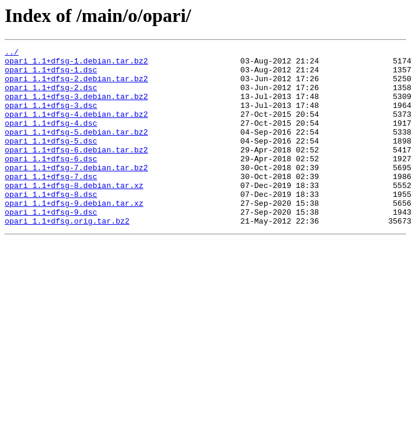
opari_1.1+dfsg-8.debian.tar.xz (74, 213)
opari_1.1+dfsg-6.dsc (51, 181)
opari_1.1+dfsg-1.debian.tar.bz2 (76, 64)
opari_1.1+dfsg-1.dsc (51, 74)
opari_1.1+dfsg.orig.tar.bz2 (67, 256)
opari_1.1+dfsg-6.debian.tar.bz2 (76, 170)
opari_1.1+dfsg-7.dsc (51, 202)
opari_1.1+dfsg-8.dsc (51, 224)
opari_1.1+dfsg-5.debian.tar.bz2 (76, 149)
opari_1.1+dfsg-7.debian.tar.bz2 (76, 192)
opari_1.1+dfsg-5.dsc (51, 160)
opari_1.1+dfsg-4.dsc (51, 138)
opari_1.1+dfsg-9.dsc (51, 245)
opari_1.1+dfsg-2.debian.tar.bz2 (76, 85)
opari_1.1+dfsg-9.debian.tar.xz (74, 235)
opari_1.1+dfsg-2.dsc (51, 96)
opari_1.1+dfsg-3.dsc (51, 117)
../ (11, 53)
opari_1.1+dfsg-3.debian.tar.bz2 (76, 106)
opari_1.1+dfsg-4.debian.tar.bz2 (76, 128)
